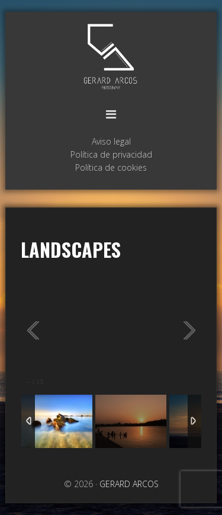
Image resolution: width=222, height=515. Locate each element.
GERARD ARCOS (111, 57)
